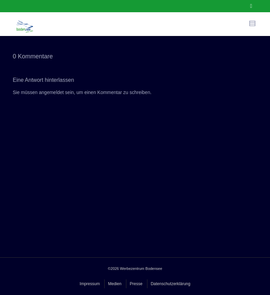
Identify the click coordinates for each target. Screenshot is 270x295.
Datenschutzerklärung (171, 283)
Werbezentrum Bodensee (141, 268)
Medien (114, 283)
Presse (136, 283)
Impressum (90, 283)
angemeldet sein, (57, 92)
